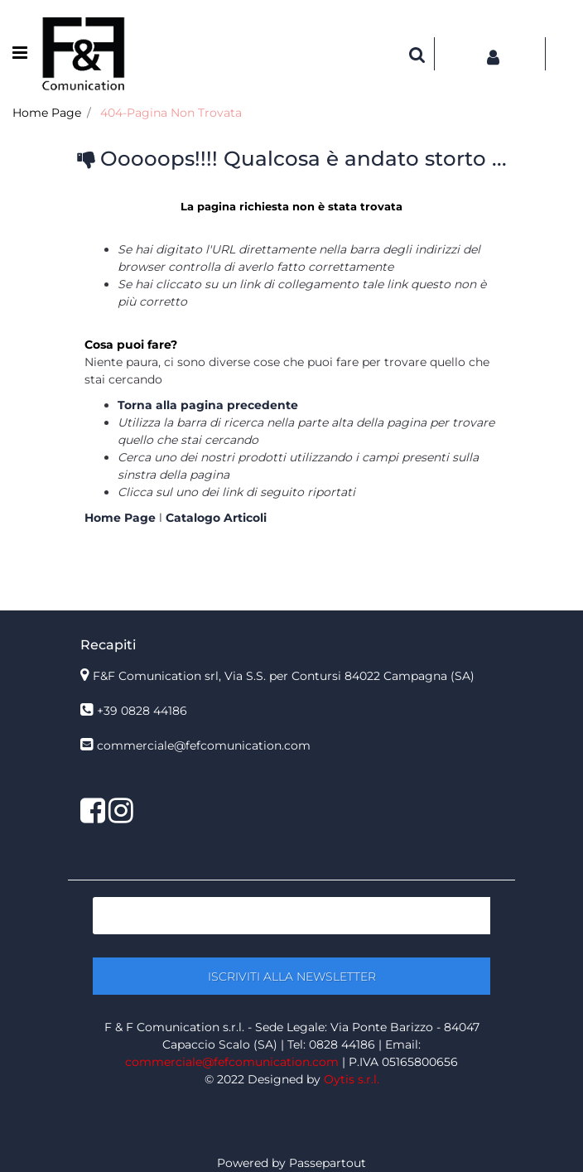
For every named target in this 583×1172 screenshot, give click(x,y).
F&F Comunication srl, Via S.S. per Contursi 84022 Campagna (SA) (284, 675)
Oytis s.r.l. (351, 1079)
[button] (417, 53)
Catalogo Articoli (216, 517)
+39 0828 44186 (142, 710)
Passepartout (327, 1162)
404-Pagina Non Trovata (171, 112)
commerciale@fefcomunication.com (204, 745)
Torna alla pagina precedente (208, 405)
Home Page (46, 112)
